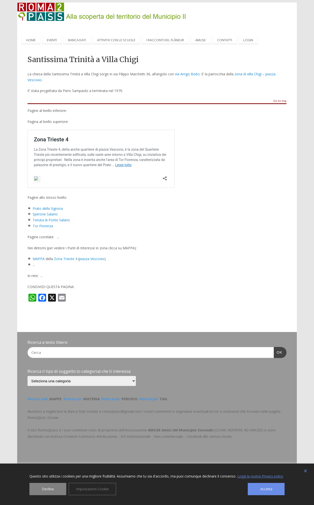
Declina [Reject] (48, 489)
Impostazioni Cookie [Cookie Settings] (92, 489)
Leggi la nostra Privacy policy (260, 476)
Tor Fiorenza (43, 226)
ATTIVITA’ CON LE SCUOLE (116, 40)
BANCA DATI (77, 40)
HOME (31, 40)
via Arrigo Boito (187, 74)
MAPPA (39, 258)
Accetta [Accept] (266, 489)
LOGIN (248, 40)
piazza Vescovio (92, 258)
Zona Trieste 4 (65, 258)
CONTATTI (224, 40)
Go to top (280, 101)
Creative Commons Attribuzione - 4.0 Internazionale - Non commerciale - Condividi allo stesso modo (147, 436)
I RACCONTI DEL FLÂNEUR (165, 40)
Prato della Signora (48, 208)
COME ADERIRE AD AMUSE (239, 429)
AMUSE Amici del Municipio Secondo (181, 429)
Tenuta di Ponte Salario (51, 220)
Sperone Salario (45, 214)
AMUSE (200, 40)
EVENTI (52, 40)
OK (278, 351)
